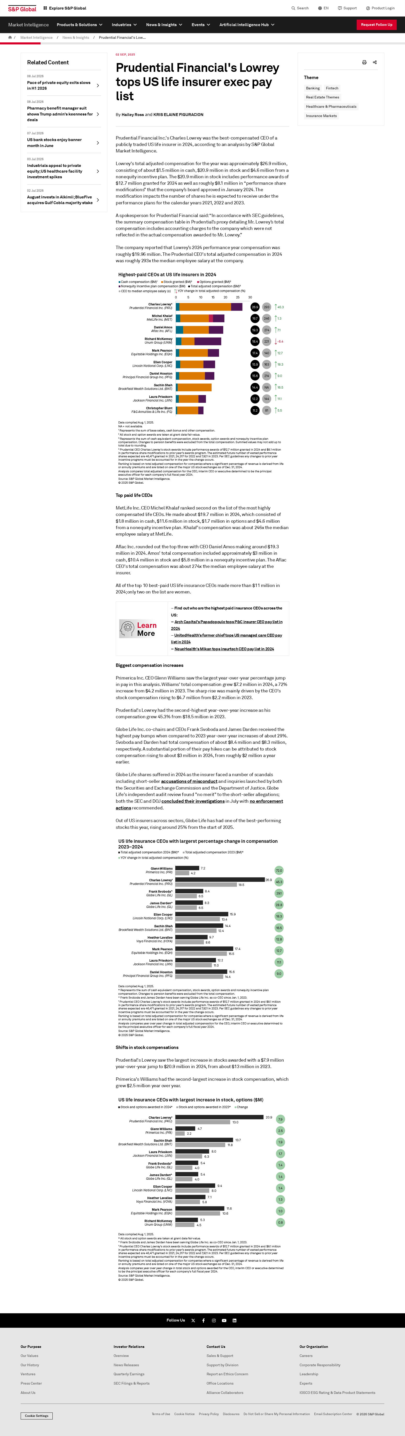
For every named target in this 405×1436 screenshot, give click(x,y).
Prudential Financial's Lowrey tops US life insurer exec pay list (124, 37)
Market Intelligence (36, 37)
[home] (10, 37)
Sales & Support (220, 1356)
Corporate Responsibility (320, 1365)
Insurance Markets (321, 116)
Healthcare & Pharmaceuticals (331, 106)
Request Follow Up (376, 24)
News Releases (126, 1365)
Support (350, 8)
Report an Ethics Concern (227, 1374)
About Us (28, 1393)
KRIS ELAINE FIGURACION (178, 114)
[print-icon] (364, 62)
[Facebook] (203, 1320)
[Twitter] (193, 1320)
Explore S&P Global (67, 8)
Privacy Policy (209, 1414)
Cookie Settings (36, 1416)
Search (303, 8)
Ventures (28, 1374)
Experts (306, 1383)
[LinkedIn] (234, 1320)
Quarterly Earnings (129, 1374)
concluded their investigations (192, 801)
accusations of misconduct (189, 781)
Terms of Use (161, 1414)
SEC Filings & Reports (132, 1383)
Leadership (309, 1374)
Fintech (332, 88)
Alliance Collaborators (225, 1393)
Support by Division (222, 1365)
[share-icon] (375, 62)
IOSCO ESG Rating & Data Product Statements (337, 1393)
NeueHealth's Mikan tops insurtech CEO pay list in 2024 (224, 649)
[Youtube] (224, 1320)
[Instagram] (214, 1320)
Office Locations (220, 1383)
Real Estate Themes (322, 97)
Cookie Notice (184, 1414)
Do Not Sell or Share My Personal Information (277, 1414)
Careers (306, 1356)
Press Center (31, 1383)
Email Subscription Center (333, 1414)
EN (326, 8)
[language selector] (323, 8)
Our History (30, 1365)
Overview (121, 1356)
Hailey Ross (133, 114)
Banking (313, 88)
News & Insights (76, 37)
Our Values (29, 1356)
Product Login (383, 8)
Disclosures (231, 1414)
